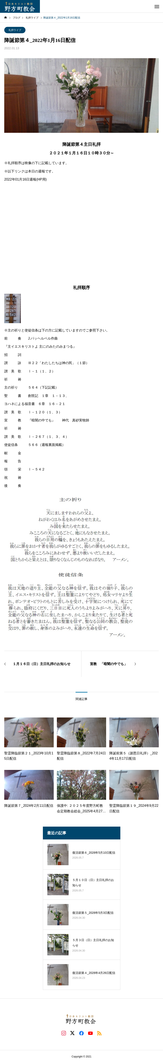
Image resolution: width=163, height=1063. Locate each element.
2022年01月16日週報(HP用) (25, 179)
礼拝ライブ (14, 30)
